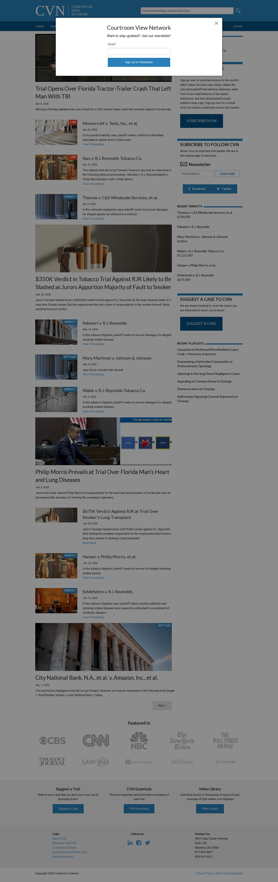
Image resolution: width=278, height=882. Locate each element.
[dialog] (139, 47)
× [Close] (216, 23)
